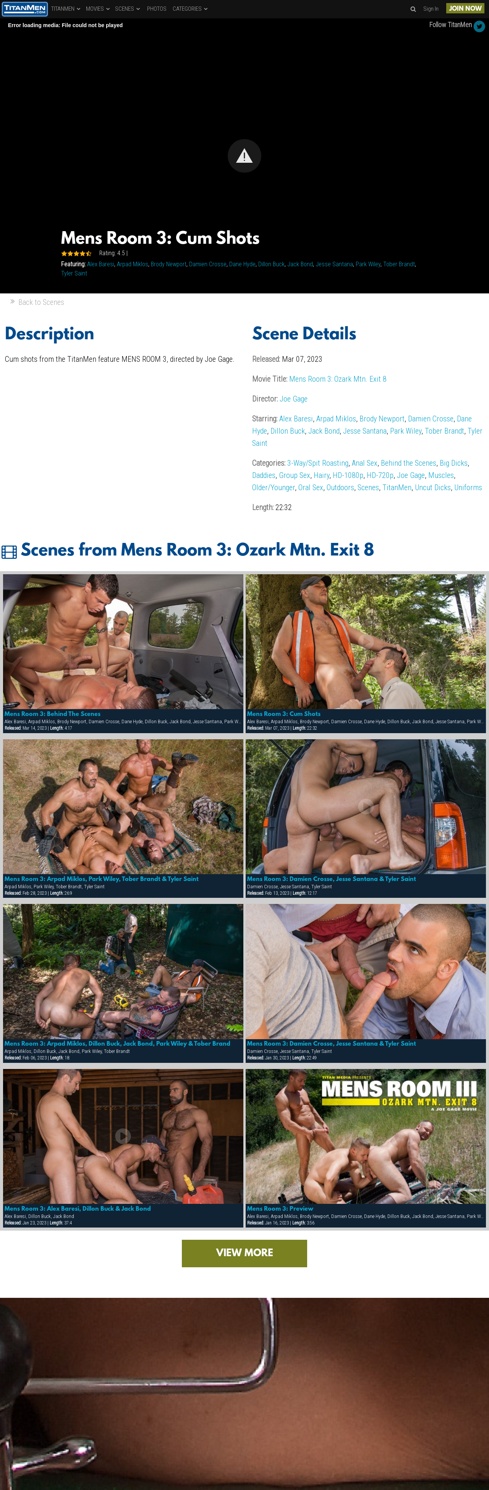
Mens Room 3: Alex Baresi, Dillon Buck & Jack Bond (78, 1209)
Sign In (431, 8)
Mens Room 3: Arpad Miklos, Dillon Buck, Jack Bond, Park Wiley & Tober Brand (117, 1044)
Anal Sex (364, 463)
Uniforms (468, 487)
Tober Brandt (399, 264)
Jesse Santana (334, 264)
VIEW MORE (244, 1253)
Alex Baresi (100, 264)
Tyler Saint (74, 273)
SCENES (128, 8)
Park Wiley (368, 264)
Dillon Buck (271, 264)
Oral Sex (310, 487)
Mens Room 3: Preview (280, 1209)
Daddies (263, 475)
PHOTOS (157, 8)
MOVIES (98, 8)
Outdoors (340, 487)
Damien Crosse (208, 264)
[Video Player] (244, 155)
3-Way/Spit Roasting (317, 463)
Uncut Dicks (433, 487)
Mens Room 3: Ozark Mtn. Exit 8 (338, 379)
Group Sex (294, 475)
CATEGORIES (191, 8)
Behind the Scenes (408, 463)
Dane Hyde (242, 264)
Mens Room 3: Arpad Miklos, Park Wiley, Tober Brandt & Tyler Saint (102, 879)
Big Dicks (454, 463)
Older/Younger (273, 487)
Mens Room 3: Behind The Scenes (52, 714)
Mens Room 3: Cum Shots (284, 714)
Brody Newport (168, 264)
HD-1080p (348, 475)
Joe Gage (294, 398)
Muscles (441, 475)
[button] (244, 156)
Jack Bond (300, 264)
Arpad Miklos (132, 264)
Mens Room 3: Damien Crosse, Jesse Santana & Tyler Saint (331, 879)
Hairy (321, 475)
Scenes (368, 487)
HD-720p (380, 475)
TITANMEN (66, 8)
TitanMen (396, 487)
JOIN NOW (465, 9)
